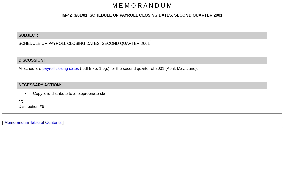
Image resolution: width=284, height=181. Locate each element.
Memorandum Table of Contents (32, 122)
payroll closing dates (60, 68)
